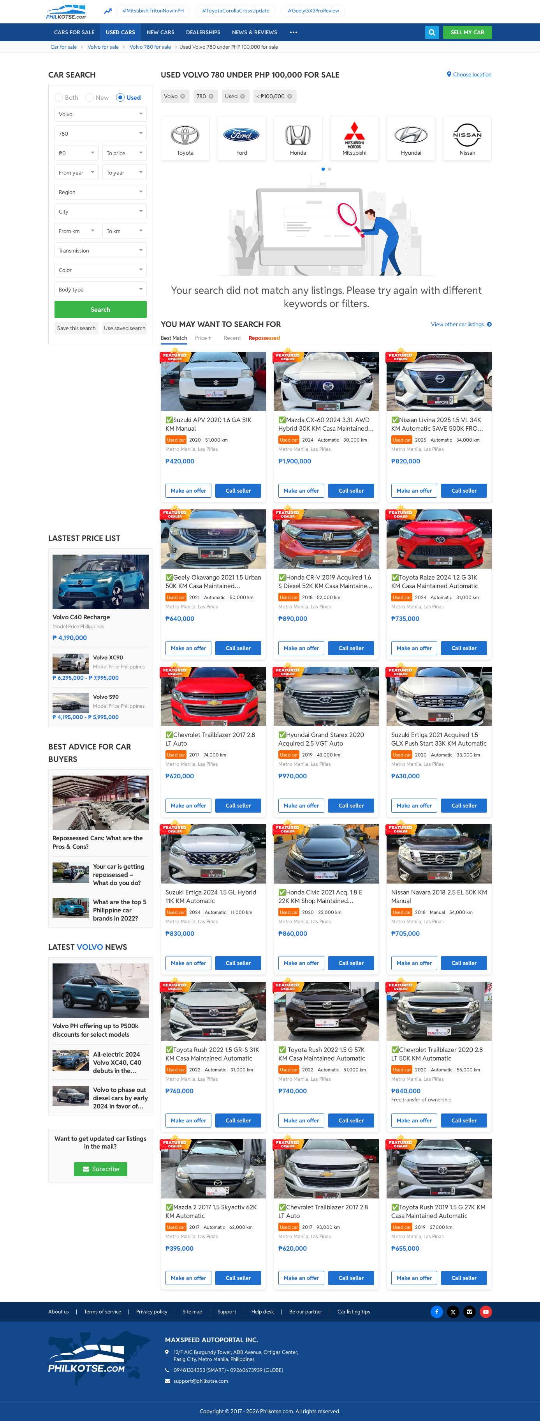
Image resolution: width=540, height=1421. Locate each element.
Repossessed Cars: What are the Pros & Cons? (98, 842)
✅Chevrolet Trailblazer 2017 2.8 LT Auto (210, 739)
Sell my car (467, 32)
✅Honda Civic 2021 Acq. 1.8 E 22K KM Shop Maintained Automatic (320, 896)
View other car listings (457, 324)
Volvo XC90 (108, 657)
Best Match (174, 337)
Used (134, 98)
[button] (323, 169)
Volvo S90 (106, 696)
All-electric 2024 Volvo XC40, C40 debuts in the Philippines (117, 1062)
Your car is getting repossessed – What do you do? (118, 874)
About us (58, 1311)
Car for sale (64, 47)
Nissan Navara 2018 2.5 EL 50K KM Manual (439, 896)
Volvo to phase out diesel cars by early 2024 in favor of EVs (120, 1098)
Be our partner (305, 1311)
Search (100, 310)
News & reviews (254, 32)
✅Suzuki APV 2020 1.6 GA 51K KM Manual (208, 424)
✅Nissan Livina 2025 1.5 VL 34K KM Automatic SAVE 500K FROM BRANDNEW (437, 424)
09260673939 (246, 1370)
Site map (192, 1311)
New (102, 98)
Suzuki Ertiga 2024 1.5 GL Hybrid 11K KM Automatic (211, 896)
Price (205, 337)
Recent (232, 337)
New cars (160, 32)
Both (71, 98)
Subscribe (100, 1169)
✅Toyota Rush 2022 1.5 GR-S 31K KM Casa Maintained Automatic (212, 1054)
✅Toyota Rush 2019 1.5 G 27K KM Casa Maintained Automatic (438, 1211)
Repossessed (264, 337)
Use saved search (125, 328)
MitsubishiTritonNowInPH (155, 10)
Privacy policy (151, 1311)
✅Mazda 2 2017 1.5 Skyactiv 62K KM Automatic (211, 1211)
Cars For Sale (74, 32)
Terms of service (102, 1311)
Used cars (120, 32)
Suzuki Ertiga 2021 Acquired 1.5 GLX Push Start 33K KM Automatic (439, 739)
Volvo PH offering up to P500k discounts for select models (96, 1030)
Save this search (76, 328)
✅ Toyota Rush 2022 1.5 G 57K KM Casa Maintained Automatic (321, 1054)
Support (227, 1311)
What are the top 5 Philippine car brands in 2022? (119, 910)
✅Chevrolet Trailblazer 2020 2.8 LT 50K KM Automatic (437, 1054)
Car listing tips (354, 1311)
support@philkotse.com (201, 1381)
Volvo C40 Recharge (81, 617)
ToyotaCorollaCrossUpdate (237, 10)
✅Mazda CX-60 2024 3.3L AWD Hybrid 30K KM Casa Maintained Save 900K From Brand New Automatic (323, 424)
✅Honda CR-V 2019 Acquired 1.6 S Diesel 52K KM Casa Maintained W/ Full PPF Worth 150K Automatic (325, 581)
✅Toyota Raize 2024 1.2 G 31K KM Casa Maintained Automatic (434, 581)
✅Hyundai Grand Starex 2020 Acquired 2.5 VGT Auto (321, 739)
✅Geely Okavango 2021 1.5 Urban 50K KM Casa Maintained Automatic (213, 581)
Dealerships (203, 32)
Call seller (238, 490)
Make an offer (188, 490)
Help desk (263, 1311)
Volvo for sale (103, 47)
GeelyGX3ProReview (315, 10)
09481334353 (189, 1370)
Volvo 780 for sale (150, 47)
